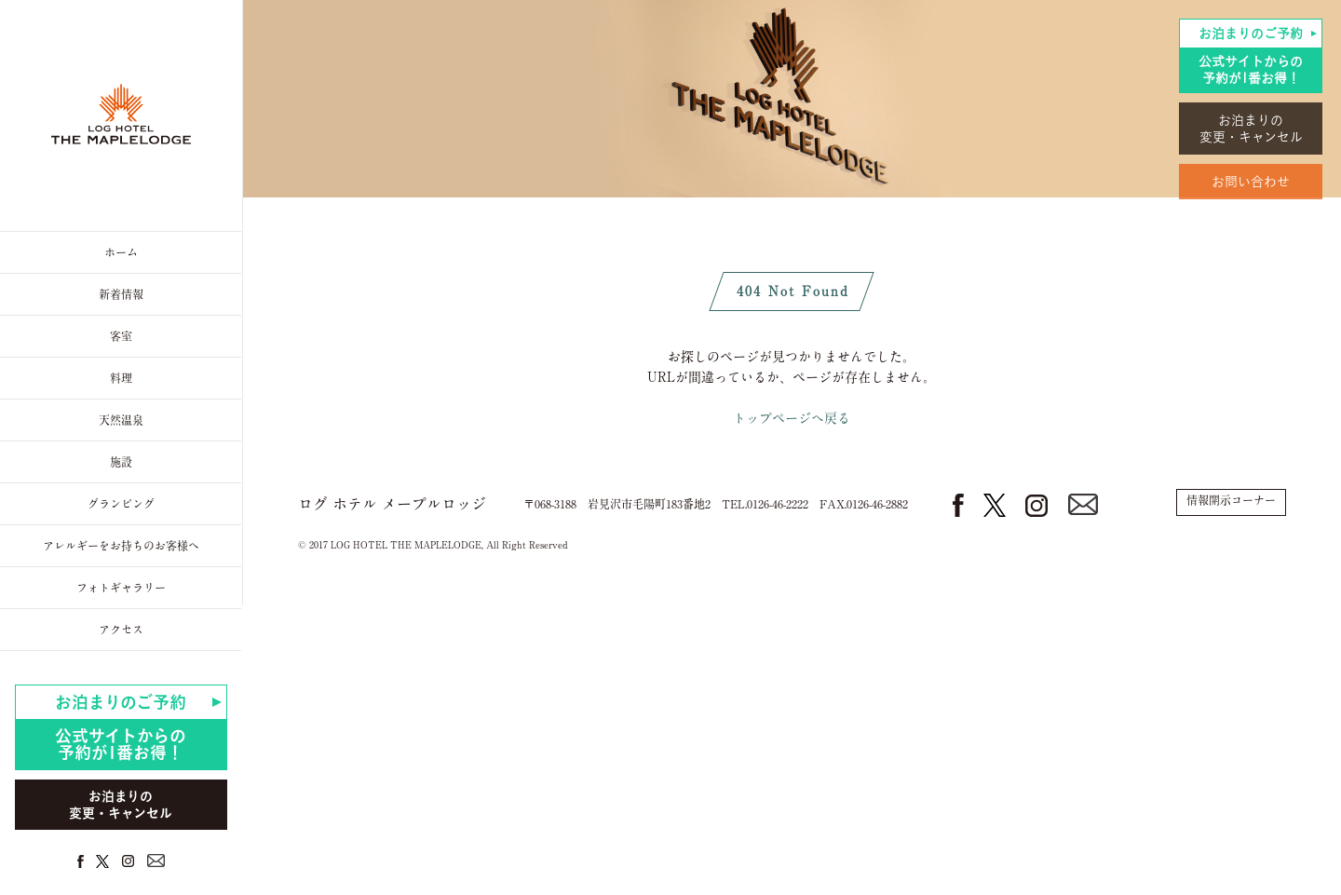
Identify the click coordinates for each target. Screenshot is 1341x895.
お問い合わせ (1251, 181)
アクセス (121, 629)
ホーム (121, 252)
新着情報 (121, 294)
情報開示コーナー (1231, 500)
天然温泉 (121, 420)
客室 (121, 336)
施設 (121, 462)
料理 (121, 378)
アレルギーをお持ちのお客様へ (121, 545)
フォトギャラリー (121, 587)
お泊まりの (1250, 129)
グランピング (121, 503)
